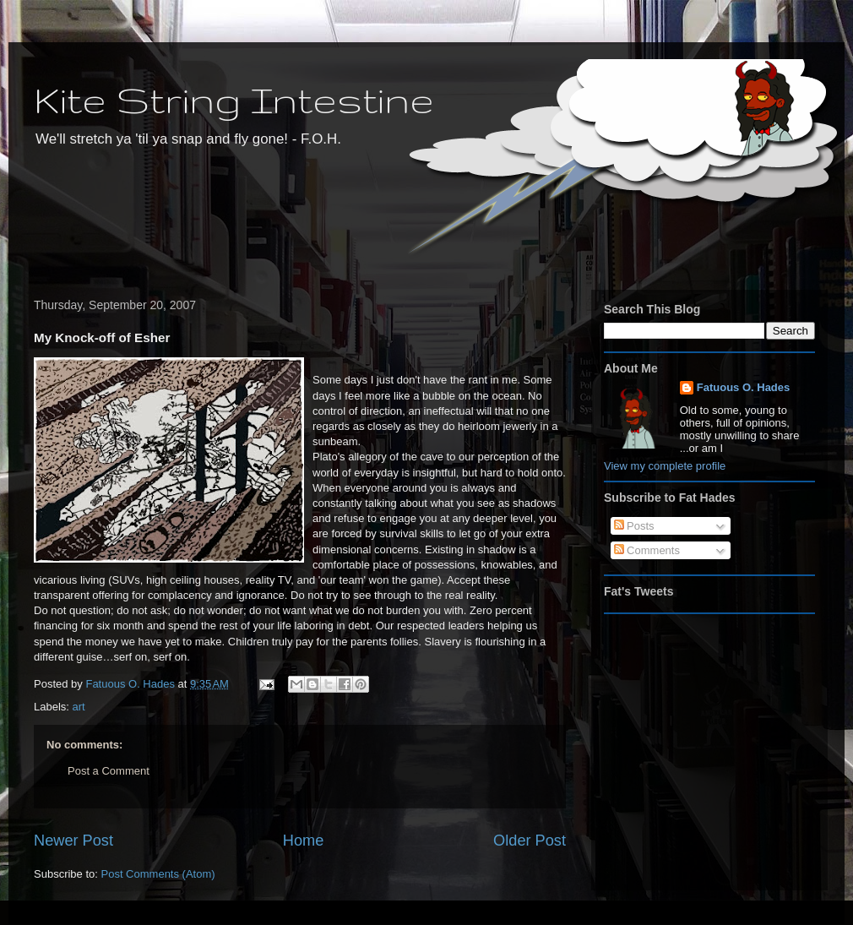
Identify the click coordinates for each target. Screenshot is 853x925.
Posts (634, 526)
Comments (647, 550)
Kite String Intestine (234, 99)
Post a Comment (108, 770)
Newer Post (73, 840)
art (79, 706)
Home (303, 840)
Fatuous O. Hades (744, 387)
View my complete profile (664, 466)
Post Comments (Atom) (158, 874)
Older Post (529, 840)
